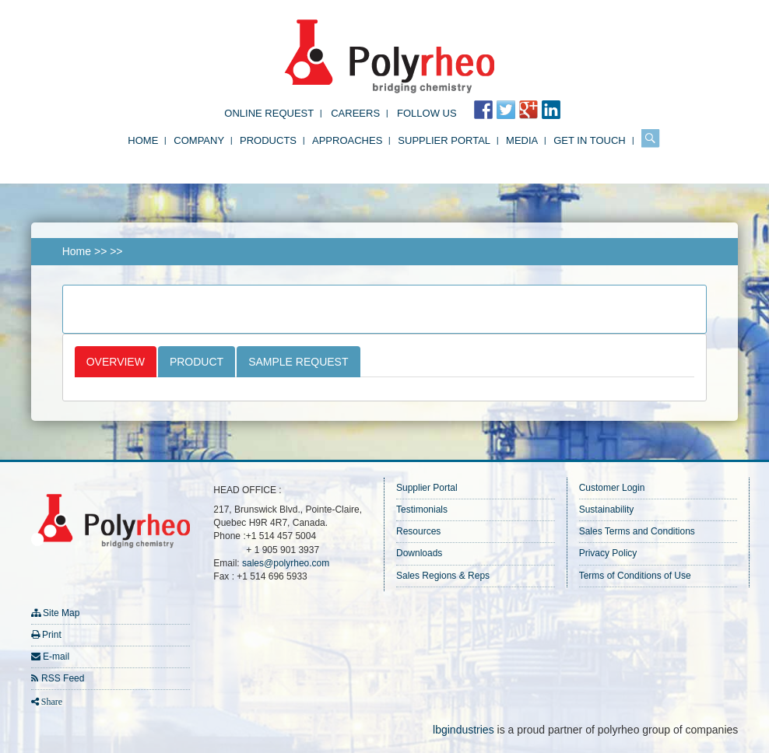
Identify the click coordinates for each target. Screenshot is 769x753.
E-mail (56, 656)
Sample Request (298, 361)
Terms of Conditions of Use (635, 575)
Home (143, 140)
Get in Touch (589, 140)
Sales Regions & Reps (443, 575)
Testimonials (422, 509)
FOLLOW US (427, 113)
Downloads (419, 553)
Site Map (61, 613)
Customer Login (612, 487)
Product (196, 361)
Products (268, 140)
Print (51, 634)
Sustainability (606, 509)
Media (522, 140)
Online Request (269, 113)
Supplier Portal (444, 140)
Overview (115, 361)
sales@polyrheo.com (285, 563)
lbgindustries (463, 729)
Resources (418, 531)
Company (199, 140)
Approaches (347, 140)
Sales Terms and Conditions (637, 531)
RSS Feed (62, 678)
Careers (355, 113)
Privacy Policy (608, 553)
